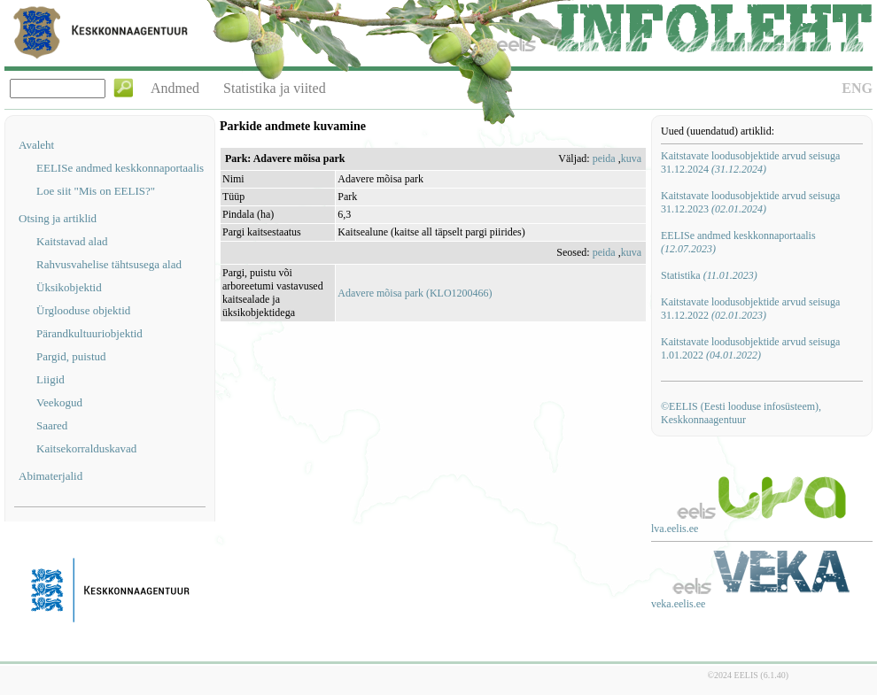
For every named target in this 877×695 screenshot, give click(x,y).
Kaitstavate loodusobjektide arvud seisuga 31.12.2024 (750, 162)
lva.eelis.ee (674, 528)
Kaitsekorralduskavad (86, 448)
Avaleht (36, 144)
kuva (631, 158)
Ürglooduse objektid (83, 310)
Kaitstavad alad (72, 241)
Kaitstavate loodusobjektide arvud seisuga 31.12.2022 (750, 308)
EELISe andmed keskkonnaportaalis (120, 167)
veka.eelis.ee (678, 604)
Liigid (50, 379)
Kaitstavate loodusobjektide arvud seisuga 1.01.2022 (750, 348)
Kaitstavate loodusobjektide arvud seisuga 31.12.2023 (750, 202)
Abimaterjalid (50, 476)
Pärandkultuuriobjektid (89, 333)
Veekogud (59, 402)
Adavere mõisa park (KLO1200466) (415, 293)
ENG (857, 88)
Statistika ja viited (274, 88)
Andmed (175, 88)
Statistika (709, 275)
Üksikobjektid (69, 287)
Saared (51, 425)
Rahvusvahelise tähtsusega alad (109, 264)
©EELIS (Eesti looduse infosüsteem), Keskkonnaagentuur (741, 413)
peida (604, 158)
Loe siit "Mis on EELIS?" (95, 190)
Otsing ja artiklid (58, 218)
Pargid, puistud (71, 356)
